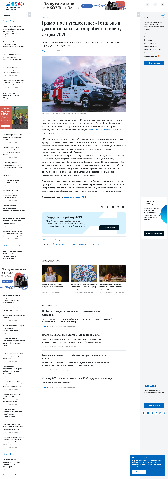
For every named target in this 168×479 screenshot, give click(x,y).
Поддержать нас (150, 56)
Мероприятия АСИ (151, 43)
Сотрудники (148, 40)
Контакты (147, 37)
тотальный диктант (93, 244)
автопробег (51, 244)
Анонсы (45, 346)
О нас (146, 33)
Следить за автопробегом (100, 130)
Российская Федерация (55, 240)
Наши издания (149, 53)
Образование (47, 51)
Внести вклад (109, 228)
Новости (45, 17)
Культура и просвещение (116, 292)
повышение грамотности (76, 244)
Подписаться (154, 63)
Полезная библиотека (152, 50)
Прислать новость (151, 46)
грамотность (61, 244)
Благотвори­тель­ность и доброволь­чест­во (94, 292)
